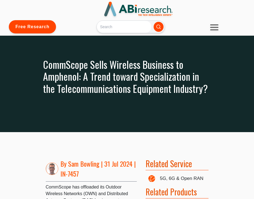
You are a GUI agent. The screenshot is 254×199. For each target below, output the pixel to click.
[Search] (124, 27)
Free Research (32, 26)
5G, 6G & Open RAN (182, 178)
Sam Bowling (83, 164)
